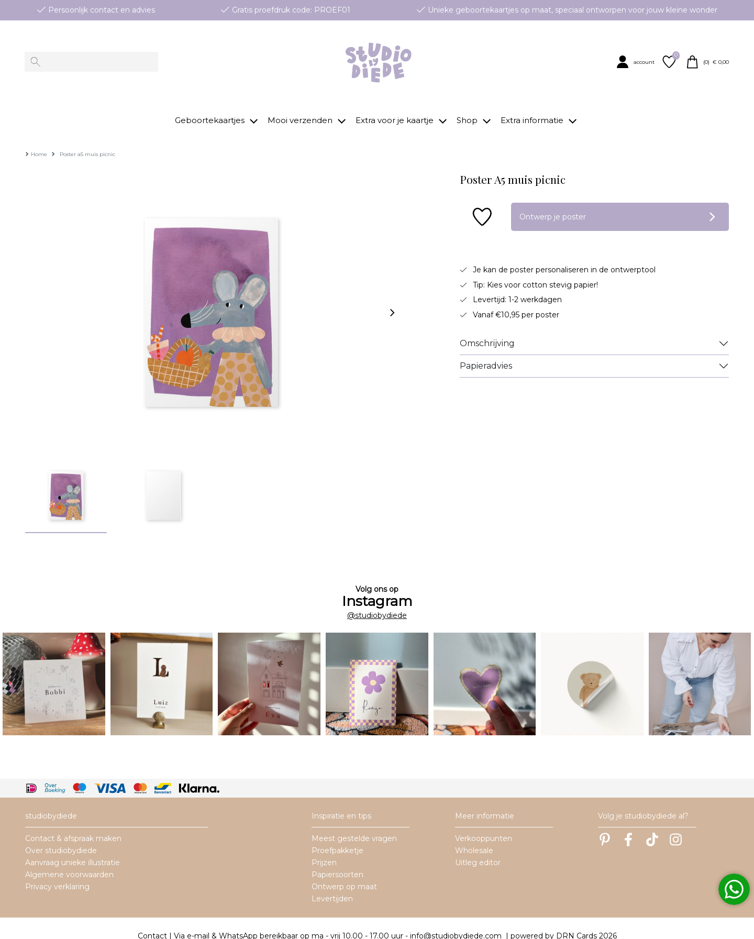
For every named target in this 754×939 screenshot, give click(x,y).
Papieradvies (486, 350)
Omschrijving (487, 328)
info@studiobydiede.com (456, 920)
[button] (637, 61)
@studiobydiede (377, 599)
